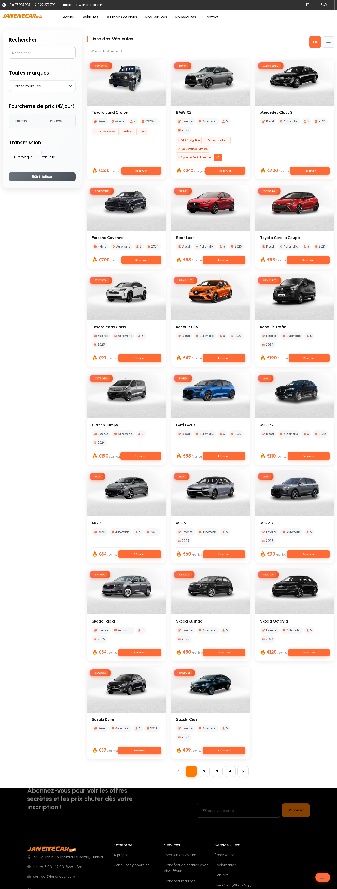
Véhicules (90, 17)
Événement (174, 838)
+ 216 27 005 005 (49, 845)
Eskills (89, 877)
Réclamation (225, 812)
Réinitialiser (42, 172)
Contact (211, 17)
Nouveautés (185, 17)
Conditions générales (131, 812)
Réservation (225, 802)
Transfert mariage (180, 828)
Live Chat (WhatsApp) (233, 832)
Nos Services (156, 17)
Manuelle (48, 152)
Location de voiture (180, 802)
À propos (121, 802)
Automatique (23, 152)
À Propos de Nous (122, 17)
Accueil (68, 17)
